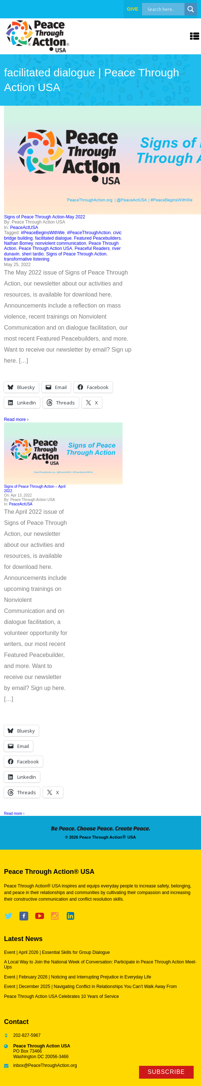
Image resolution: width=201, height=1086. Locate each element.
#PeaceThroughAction (89, 232)
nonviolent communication (60, 243)
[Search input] (170, 9)
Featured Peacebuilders (97, 238)
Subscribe (166, 1072)
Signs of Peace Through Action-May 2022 (44, 216)
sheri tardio (33, 254)
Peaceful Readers (92, 248)
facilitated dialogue (53, 238)
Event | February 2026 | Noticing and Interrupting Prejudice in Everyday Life (77, 977)
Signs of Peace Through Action (76, 254)
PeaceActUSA (24, 227)
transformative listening (26, 259)
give (132, 9)
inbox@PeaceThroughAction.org (45, 1065)
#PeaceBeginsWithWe (43, 232)
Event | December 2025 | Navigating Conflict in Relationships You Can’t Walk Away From (90, 986)
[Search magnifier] (190, 9)
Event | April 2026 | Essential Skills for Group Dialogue (57, 952)
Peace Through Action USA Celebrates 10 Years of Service (61, 996)
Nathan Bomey (18, 243)
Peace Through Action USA (45, 248)
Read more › (16, 419)
